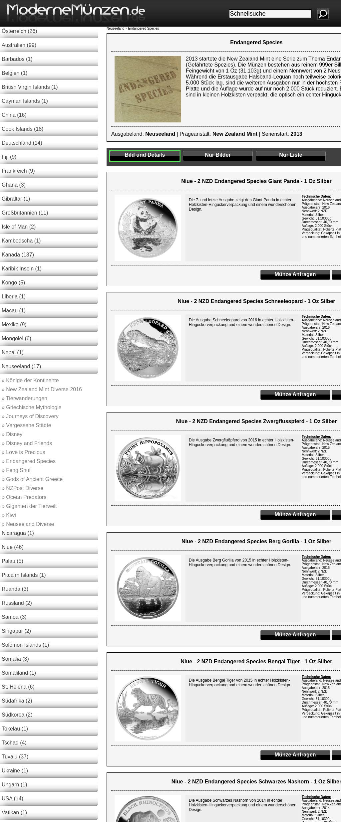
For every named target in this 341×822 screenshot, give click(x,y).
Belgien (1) (14, 73)
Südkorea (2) (17, 715)
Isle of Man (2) (19, 227)
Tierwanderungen (24, 398)
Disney (12, 434)
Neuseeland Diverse (28, 524)
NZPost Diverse (22, 488)
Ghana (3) (14, 185)
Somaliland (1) (19, 673)
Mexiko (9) (14, 324)
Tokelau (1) (15, 729)
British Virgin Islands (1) (30, 87)
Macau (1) (14, 310)
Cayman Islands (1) (25, 101)
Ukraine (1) (15, 770)
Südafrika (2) (17, 701)
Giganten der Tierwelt (29, 506)
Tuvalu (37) (15, 756)
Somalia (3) (15, 659)
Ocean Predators (24, 497)
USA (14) (12, 798)
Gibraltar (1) (16, 199)
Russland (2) (17, 603)
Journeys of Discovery (30, 416)
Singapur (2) (16, 631)
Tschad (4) (14, 742)
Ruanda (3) (15, 589)
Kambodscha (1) (21, 241)
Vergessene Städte (26, 425)
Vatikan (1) (14, 812)
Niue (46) (13, 547)
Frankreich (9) (18, 171)
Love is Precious (23, 452)
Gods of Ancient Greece (32, 479)
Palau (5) (12, 561)
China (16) (14, 115)
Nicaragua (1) (18, 533)
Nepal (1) (13, 352)
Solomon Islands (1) (25, 645)
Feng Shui (16, 470)
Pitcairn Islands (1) (24, 575)
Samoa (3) (14, 617)
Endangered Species (29, 461)
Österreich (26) (19, 31)
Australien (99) (19, 45)
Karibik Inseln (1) (22, 268)
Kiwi (9, 515)
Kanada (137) (18, 254)
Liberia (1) (14, 296)
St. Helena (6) (18, 687)
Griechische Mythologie (32, 407)
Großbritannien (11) (25, 213)
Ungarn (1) (14, 784)
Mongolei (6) (16, 338)
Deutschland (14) (22, 143)
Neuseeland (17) (21, 366)
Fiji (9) (9, 157)
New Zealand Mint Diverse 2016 (42, 389)
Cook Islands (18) (22, 129)
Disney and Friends (27, 443)
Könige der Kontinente (30, 380)
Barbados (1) (17, 59)
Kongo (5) (13, 282)
